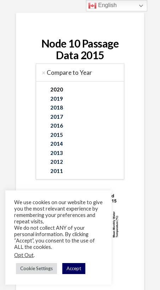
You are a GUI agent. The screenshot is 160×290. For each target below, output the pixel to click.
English (102, 5)
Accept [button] (74, 268)
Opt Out (24, 255)
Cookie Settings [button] (36, 268)
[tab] (80, 72)
